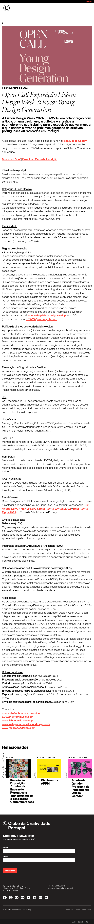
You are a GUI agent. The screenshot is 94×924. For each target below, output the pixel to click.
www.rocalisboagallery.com (18, 728)
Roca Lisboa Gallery (74, 141)
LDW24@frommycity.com (41, 319)
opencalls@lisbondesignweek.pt (47, 315)
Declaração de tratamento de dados (78, 910)
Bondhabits (83, 922)
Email (5, 856)
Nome (5, 848)
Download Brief (11, 159)
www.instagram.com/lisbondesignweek (26, 724)
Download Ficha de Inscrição (39, 159)
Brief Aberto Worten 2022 (55, 508)
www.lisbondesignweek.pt (18, 720)
